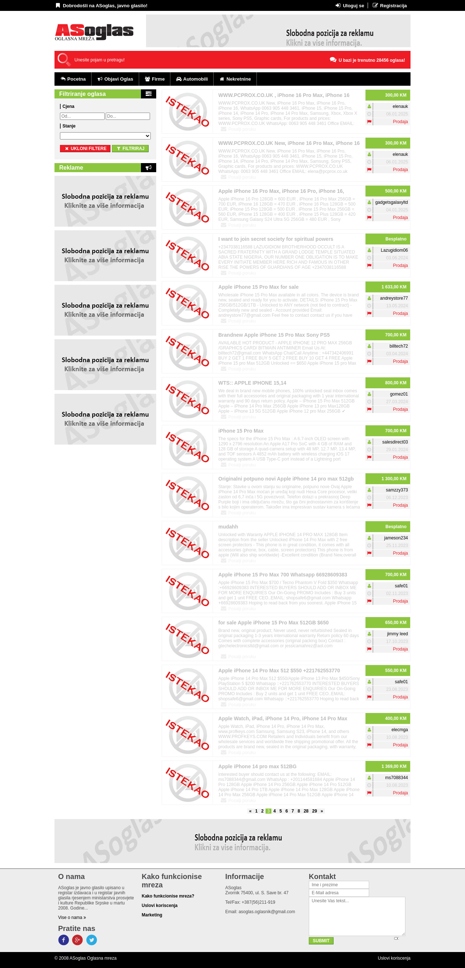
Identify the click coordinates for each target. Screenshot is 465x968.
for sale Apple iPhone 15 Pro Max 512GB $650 (273, 622)
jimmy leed (397, 633)
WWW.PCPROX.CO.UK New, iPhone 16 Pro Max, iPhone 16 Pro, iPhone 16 (289, 144)
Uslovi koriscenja (394, 958)
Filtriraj (130, 148)
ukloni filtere (85, 148)
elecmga (400, 729)
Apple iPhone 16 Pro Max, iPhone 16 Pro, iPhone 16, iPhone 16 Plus (281, 192)
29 (314, 811)
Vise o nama (72, 917)
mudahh (228, 527)
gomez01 (399, 394)
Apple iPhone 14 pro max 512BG (257, 766)
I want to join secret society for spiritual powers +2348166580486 (275, 240)
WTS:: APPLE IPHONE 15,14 (252, 383)
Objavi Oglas (115, 79)
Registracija (389, 5)
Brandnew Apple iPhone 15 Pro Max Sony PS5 (274, 335)
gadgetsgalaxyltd (391, 202)
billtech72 (398, 346)
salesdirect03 (395, 442)
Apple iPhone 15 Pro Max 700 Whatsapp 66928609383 (282, 575)
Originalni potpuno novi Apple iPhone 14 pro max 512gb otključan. (286, 480)
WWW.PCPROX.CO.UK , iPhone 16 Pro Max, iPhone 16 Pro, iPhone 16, (283, 96)
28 (306, 811)
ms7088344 (396, 777)
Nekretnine (235, 79)
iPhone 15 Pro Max (240, 431)
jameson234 (396, 537)
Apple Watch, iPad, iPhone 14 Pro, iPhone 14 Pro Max (282, 718)
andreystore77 (394, 298)
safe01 (401, 585)
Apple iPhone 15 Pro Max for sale (258, 287)
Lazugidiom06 (394, 250)
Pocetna (73, 79)
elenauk (400, 106)
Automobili (192, 79)
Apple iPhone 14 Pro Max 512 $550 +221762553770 (279, 670)
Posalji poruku (238, 129)
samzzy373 (397, 490)
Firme (155, 79)
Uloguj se (349, 5)
